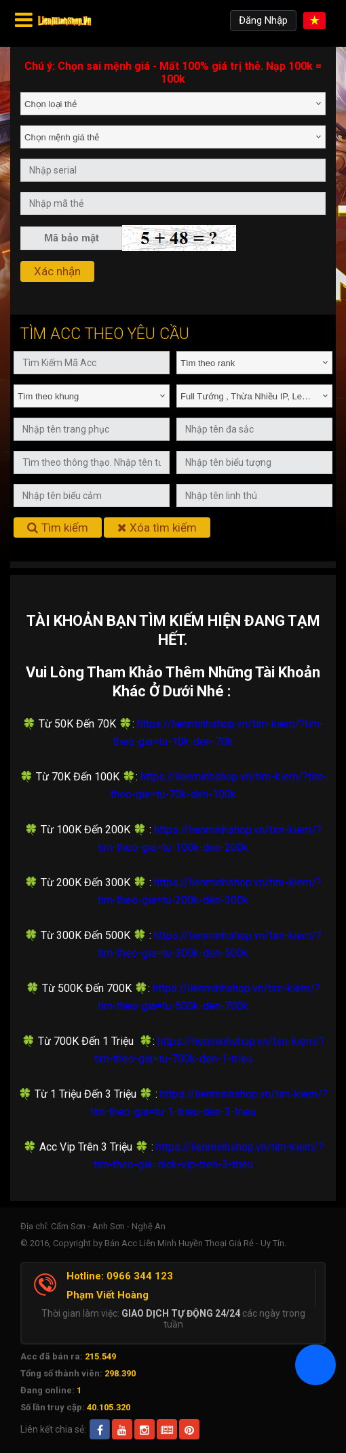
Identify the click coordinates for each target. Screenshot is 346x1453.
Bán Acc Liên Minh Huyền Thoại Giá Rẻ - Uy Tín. (195, 1243)
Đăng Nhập (263, 20)
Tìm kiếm (57, 527)
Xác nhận (57, 271)
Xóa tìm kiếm (157, 527)
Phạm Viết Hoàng (107, 1295)
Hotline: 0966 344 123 (119, 1276)
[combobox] (173, 103)
